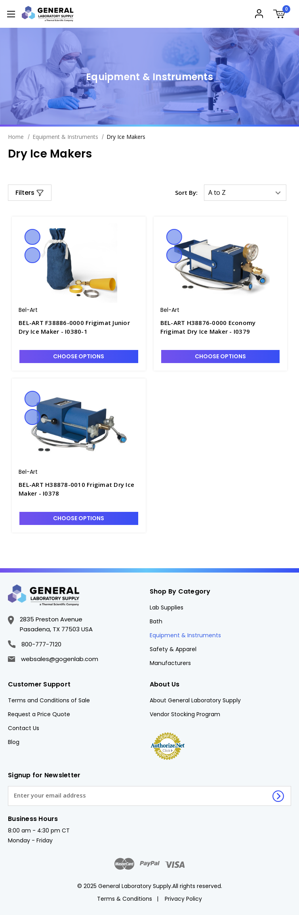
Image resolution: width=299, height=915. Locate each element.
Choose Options (78, 356)
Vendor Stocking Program (185, 714)
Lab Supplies (166, 607)
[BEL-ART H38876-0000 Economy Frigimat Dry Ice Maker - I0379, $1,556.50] (220, 263)
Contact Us (23, 728)
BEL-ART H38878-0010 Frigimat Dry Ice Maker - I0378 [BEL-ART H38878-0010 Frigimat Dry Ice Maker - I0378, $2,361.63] (76, 489)
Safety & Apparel (173, 649)
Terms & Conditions (124, 899)
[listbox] (245, 193)
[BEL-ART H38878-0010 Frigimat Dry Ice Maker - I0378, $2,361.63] (79, 425)
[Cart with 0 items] (282, 15)
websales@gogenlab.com (53, 659)
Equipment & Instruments (185, 635)
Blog (13, 742)
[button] (29, 193)
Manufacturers (170, 663)
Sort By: (186, 192)
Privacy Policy (183, 899)
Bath (156, 621)
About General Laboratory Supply (195, 700)
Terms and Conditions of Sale (49, 700)
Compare (32, 255)
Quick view (32, 237)
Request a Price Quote (39, 714)
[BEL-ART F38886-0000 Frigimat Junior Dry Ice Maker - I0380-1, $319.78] (79, 263)
